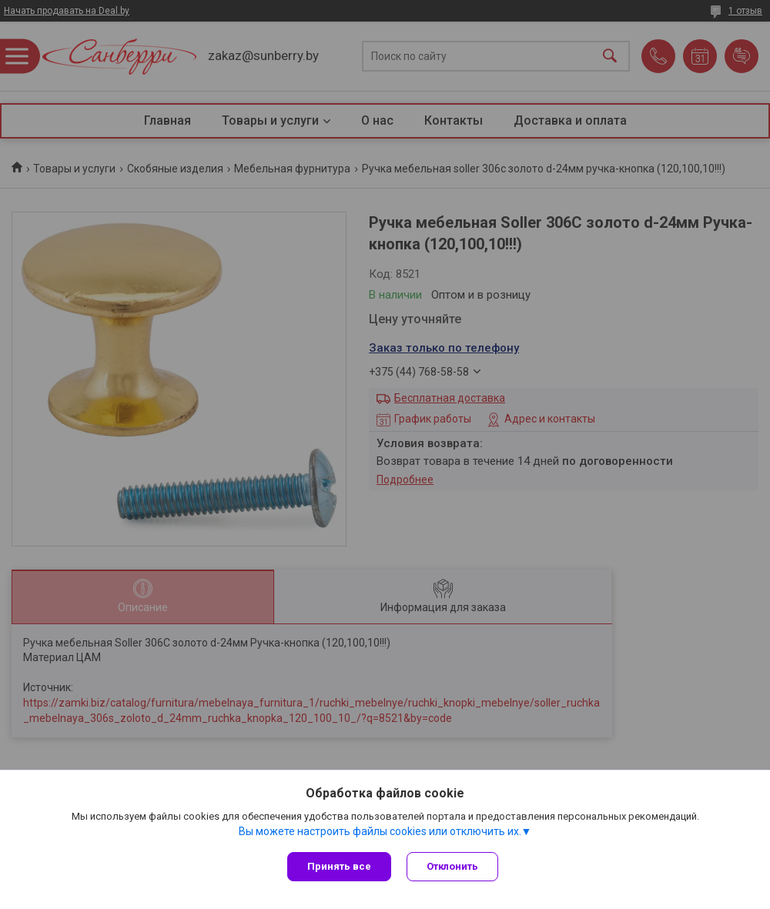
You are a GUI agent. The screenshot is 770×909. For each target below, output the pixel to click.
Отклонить (452, 866)
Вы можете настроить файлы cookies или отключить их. (380, 831)
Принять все (339, 866)
